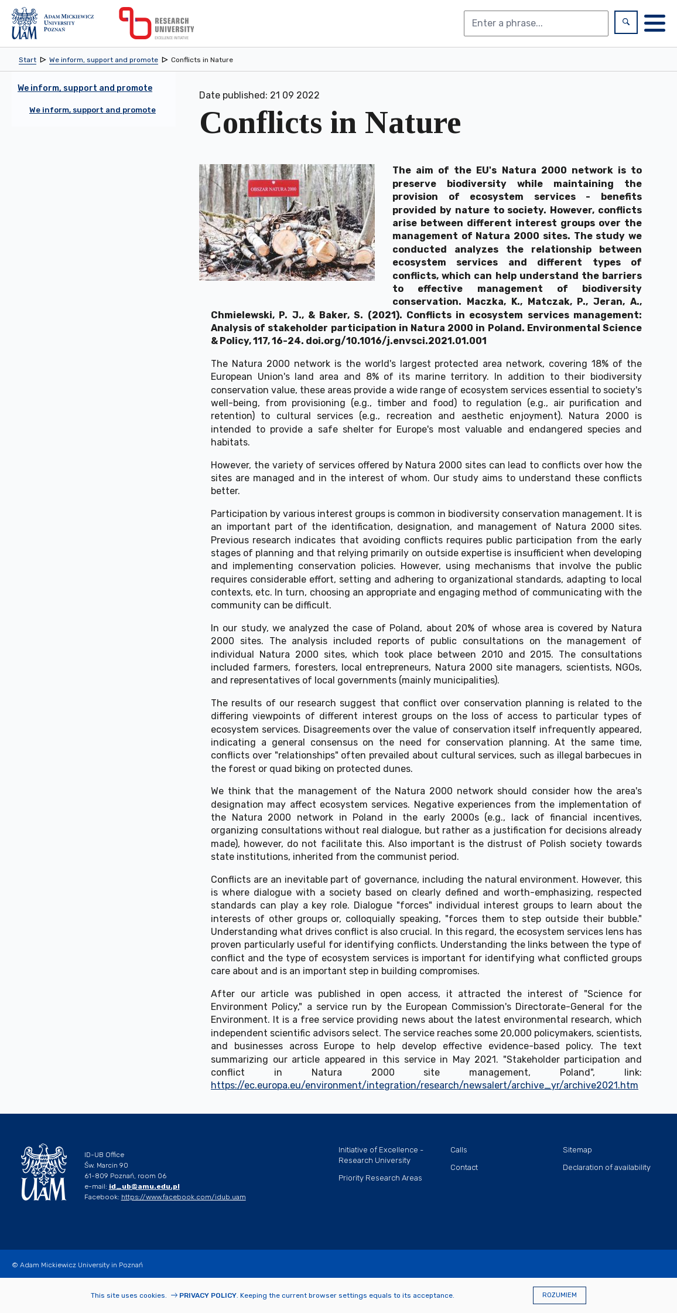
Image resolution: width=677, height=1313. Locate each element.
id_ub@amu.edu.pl (144, 1186)
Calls (458, 1149)
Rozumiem (559, 1295)
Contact (464, 1167)
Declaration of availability (607, 1167)
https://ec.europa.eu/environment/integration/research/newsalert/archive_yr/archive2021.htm (424, 1085)
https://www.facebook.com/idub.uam (183, 1197)
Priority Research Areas (380, 1177)
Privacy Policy (208, 1295)
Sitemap (577, 1149)
